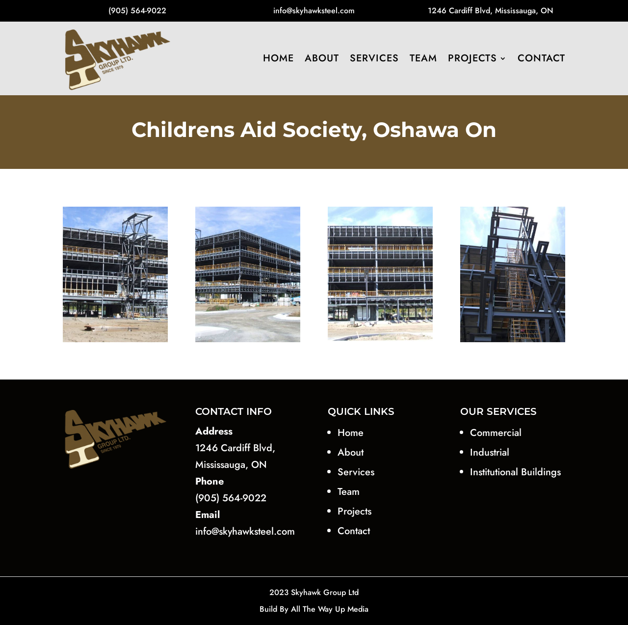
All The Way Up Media (329, 609)
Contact (541, 58)
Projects (472, 58)
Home (278, 58)
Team (423, 58)
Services (374, 58)
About (322, 58)
